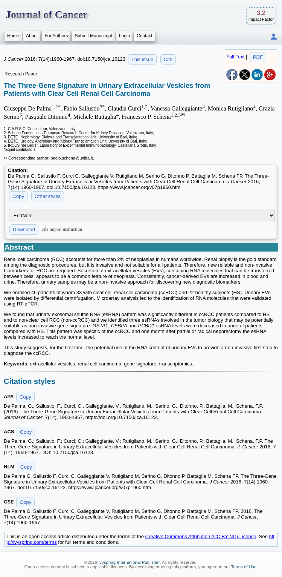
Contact (144, 35)
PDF (258, 57)
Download (24, 229)
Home (13, 35)
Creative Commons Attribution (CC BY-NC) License (200, 536)
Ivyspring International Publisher (129, 562)
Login (124, 35)
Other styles (48, 196)
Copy (18, 196)
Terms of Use (243, 567)
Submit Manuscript (93, 35)
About (32, 35)
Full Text (235, 57)
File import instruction (61, 229)
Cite (168, 59)
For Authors (56, 35)
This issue (142, 59)
